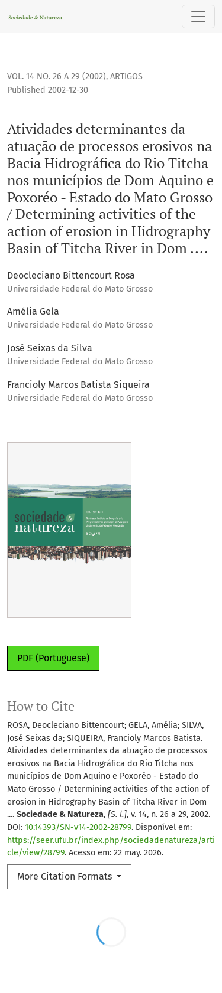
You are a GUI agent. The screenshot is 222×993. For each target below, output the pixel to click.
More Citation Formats (65, 876)
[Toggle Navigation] (198, 16)
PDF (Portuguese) (53, 658)
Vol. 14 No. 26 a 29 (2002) (56, 76)
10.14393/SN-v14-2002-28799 (78, 827)
